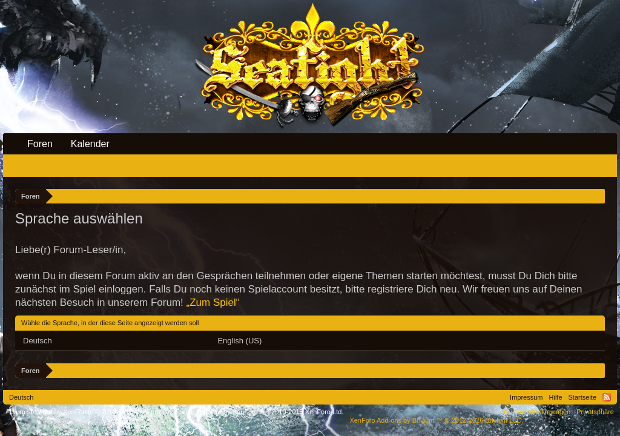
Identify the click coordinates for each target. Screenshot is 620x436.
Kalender (90, 144)
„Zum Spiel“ (213, 302)
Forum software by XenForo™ (260, 411)
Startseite (582, 397)
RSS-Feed (606, 397)
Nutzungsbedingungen (537, 411)
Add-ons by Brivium (436, 420)
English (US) (239, 340)
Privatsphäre (595, 411)
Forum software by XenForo (90, 411)
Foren (40, 144)
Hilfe (555, 397)
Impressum (526, 397)
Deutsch (37, 340)
